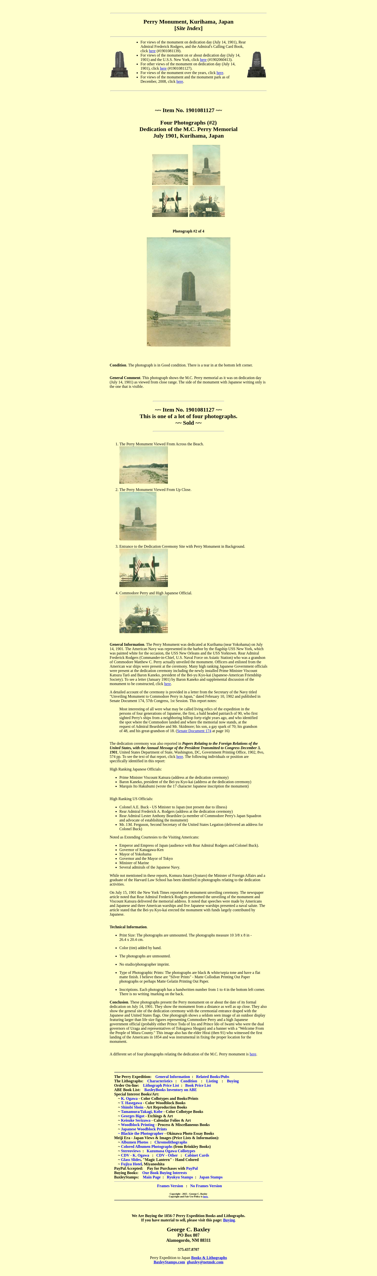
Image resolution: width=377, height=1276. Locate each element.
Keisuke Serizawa (135, 1120)
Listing (212, 1081)
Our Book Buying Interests (164, 1173)
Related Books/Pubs (212, 1077)
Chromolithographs (171, 1142)
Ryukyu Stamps (180, 1177)
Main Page (152, 1177)
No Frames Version (206, 1186)
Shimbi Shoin (132, 1107)
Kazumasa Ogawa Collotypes (171, 1151)
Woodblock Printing (138, 1125)
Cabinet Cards (197, 1155)
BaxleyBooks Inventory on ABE (170, 1090)
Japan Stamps (210, 1177)
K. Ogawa (129, 1098)
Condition (188, 1081)
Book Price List (198, 1085)
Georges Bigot (132, 1116)
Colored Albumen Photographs (146, 1146)
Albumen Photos (134, 1142)
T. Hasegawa (131, 1103)
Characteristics (159, 1081)
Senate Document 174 (194, 731)
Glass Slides (131, 1160)
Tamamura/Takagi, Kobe (142, 1112)
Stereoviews (131, 1151)
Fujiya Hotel (131, 1164)
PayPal (192, 1168)
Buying (233, 1081)
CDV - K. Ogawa (135, 1155)
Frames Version (170, 1186)
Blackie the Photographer (142, 1133)
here (152, 51)
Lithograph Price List (161, 1085)
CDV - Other (167, 1155)
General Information (172, 1077)
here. (205, 1196)
